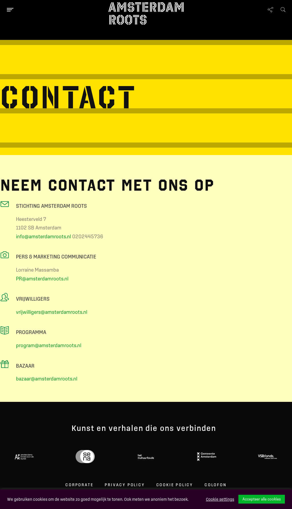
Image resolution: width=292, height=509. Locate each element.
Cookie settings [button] (220, 499)
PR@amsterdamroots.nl (42, 279)
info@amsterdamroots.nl (43, 236)
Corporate (79, 484)
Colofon (215, 484)
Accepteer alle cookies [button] (261, 499)
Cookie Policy (174, 484)
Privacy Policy (125, 484)
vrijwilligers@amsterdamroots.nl (51, 312)
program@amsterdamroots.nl (48, 345)
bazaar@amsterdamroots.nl (46, 379)
